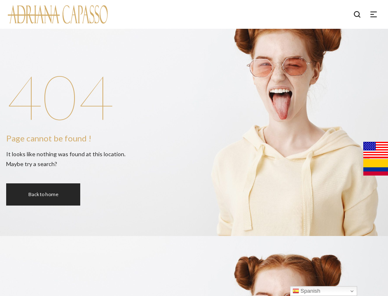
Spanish (307, 291)
